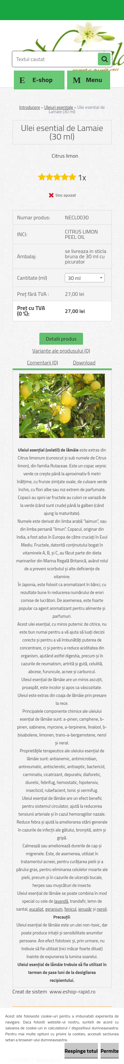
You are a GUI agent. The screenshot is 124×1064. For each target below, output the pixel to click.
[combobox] (85, 277)
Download (84, 362)
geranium (53, 909)
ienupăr (85, 909)
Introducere (29, 107)
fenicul (70, 909)
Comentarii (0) (42, 362)
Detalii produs (61, 339)
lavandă (61, 901)
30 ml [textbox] (74, 278)
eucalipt (36, 909)
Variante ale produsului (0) (61, 351)
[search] (104, 59)
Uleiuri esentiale (58, 107)
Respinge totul (81, 1051)
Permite (110, 1051)
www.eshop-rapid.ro (73, 991)
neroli (102, 909)
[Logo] (58, 32)
